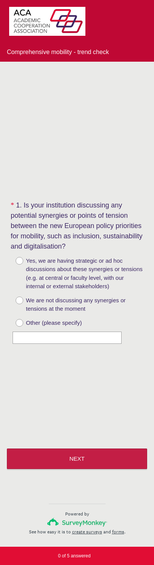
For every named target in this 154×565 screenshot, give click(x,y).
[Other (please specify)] (67, 338)
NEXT (77, 458)
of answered (74, 556)
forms (118, 532)
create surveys (87, 532)
